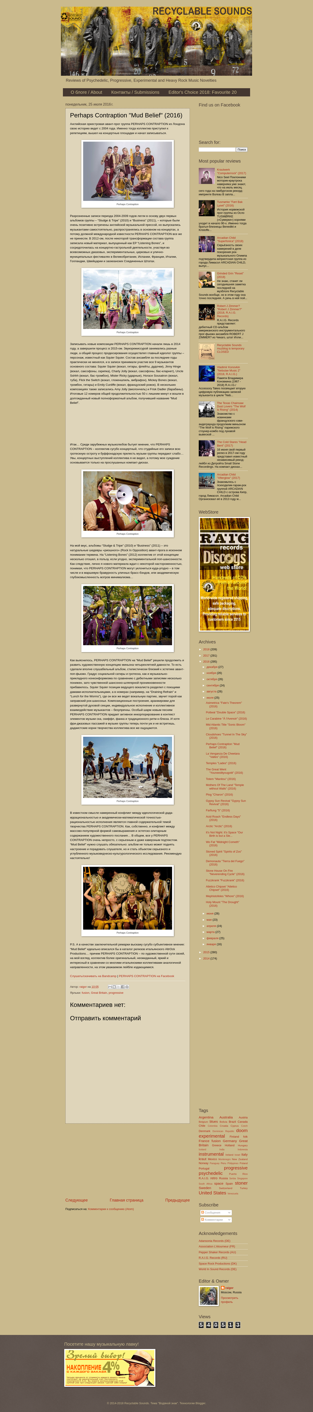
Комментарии (212, 1219)
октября (212, 679)
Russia (223, 1178)
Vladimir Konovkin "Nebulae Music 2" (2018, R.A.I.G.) (228, 370)
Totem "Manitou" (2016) (221, 779)
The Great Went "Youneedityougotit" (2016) (224, 771)
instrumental (211, 1154)
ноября (212, 673)
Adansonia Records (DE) (214, 1241)
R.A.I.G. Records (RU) (213, 1257)
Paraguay (215, 1163)
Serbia (232, 1178)
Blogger (200, 1403)
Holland (230, 1145)
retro (213, 1178)
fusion (85, 992)
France (204, 1141)
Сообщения (210, 1212)
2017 (206, 655)
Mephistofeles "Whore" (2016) (225, 896)
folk (245, 1136)
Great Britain (99, 992)
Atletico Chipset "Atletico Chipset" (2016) (221, 888)
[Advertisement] (127, 1160)
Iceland (202, 1149)
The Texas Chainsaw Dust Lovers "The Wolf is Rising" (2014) (231, 406)
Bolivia (223, 1121)
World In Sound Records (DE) (218, 1269)
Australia (226, 1117)
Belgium (203, 1121)
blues (214, 1121)
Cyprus (235, 1125)
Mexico (212, 1159)
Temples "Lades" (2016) (221, 763)
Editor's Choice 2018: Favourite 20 (203, 92)
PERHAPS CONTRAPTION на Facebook (146, 976)
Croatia (224, 1125)
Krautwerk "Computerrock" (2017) (231, 171)
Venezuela (232, 1193)
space (218, 1183)
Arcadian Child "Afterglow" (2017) (228, 476)
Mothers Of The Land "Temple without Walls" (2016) (225, 786)
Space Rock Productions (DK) (218, 1263)
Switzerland (225, 1188)
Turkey (244, 1188)
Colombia (213, 1126)
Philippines (233, 1163)
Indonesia (243, 1149)
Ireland (229, 1154)
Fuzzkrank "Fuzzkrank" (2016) (225, 880)
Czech (244, 1126)
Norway (204, 1163)
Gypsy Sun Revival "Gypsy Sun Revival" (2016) (226, 802)
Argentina (206, 1117)
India (221, 1149)
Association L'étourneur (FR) (217, 1246)
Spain (229, 1183)
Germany (230, 1141)
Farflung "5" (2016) (218, 810)
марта (211, 932)
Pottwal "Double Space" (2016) (225, 712)
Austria (243, 1117)
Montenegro (224, 1159)
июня (210, 913)
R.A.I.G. (204, 1178)
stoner (241, 1183)
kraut (202, 1159)
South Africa (205, 1184)
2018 (206, 649)
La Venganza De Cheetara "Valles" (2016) (223, 755)
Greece (216, 1145)
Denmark (204, 1131)
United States (212, 1192)
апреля (212, 926)
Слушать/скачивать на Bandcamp (93, 976)
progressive (116, 992)
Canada (243, 1121)
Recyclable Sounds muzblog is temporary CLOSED (230, 348)
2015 (206, 952)
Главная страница (126, 1200)
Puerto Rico (238, 1174)
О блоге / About (86, 92)
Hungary (243, 1145)
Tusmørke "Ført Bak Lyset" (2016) (230, 203)
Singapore (242, 1178)
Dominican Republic (223, 1131)
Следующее (76, 1200)
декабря (212, 667)
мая (210, 919)
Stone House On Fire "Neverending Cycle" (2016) (225, 872)
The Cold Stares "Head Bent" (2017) (231, 443)
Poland (244, 1163)
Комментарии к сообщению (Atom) (111, 1209)
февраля (213, 938)
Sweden (205, 1188)
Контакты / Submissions (135, 92)
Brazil (232, 1121)
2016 (206, 661)
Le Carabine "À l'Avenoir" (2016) (226, 718)
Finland (234, 1136)
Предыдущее (177, 1200)
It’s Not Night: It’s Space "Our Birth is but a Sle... (224, 834)
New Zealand (240, 1159)
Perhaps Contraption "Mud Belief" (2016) (222, 745)
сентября (213, 685)
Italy (244, 1154)
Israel (237, 1155)
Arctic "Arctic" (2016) (219, 826)
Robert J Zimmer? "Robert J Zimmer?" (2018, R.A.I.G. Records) (229, 311)
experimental (212, 1136)
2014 (206, 958)
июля (210, 697)
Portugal (204, 1168)
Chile (202, 1125)
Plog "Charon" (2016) (219, 794)
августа (212, 691)
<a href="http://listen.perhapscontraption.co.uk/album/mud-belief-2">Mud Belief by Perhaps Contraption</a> (127, 423)
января (212, 944)
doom (242, 1130)
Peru (223, 1163)
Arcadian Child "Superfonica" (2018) (230, 239)
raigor (229, 1288)
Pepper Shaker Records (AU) (217, 1252)
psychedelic (211, 1173)
